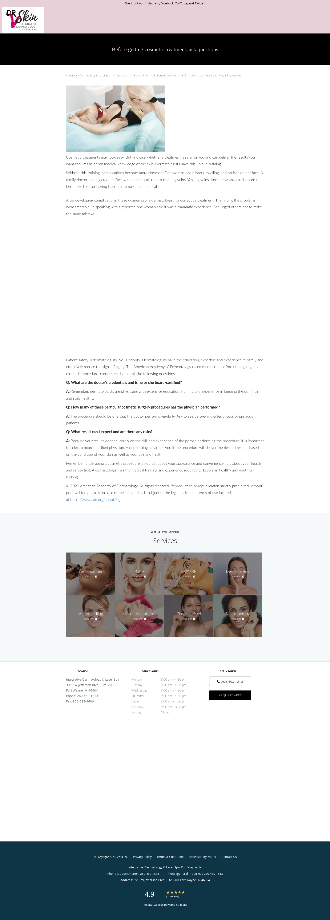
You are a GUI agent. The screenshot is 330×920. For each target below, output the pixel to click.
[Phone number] (230, 681)
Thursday (164, 695)
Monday (164, 679)
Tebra (183, 905)
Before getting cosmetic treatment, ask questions (211, 75)
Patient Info (141, 75)
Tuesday (164, 685)
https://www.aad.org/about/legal (96, 499)
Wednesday (164, 690)
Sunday (164, 712)
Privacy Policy (142, 857)
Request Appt (230, 695)
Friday (164, 701)
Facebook (167, 3)
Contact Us (229, 857)
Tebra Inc (121, 857)
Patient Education (165, 75)
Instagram (152, 3)
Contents (122, 75)
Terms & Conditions (170, 857)
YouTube (181, 3)
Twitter (200, 3)
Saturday (164, 706)
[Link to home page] (22, 20)
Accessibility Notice (203, 857)
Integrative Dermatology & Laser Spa (88, 75)
